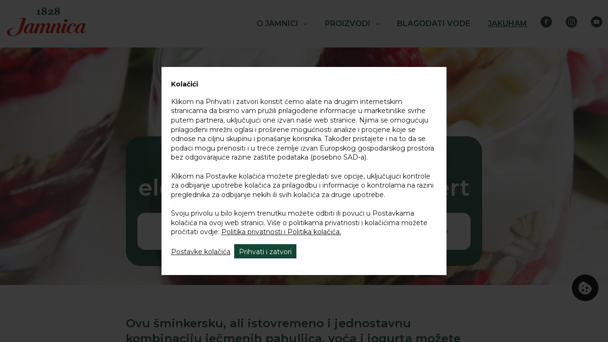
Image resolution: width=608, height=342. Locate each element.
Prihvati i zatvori (265, 251)
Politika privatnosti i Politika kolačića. (281, 232)
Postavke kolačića (200, 251)
